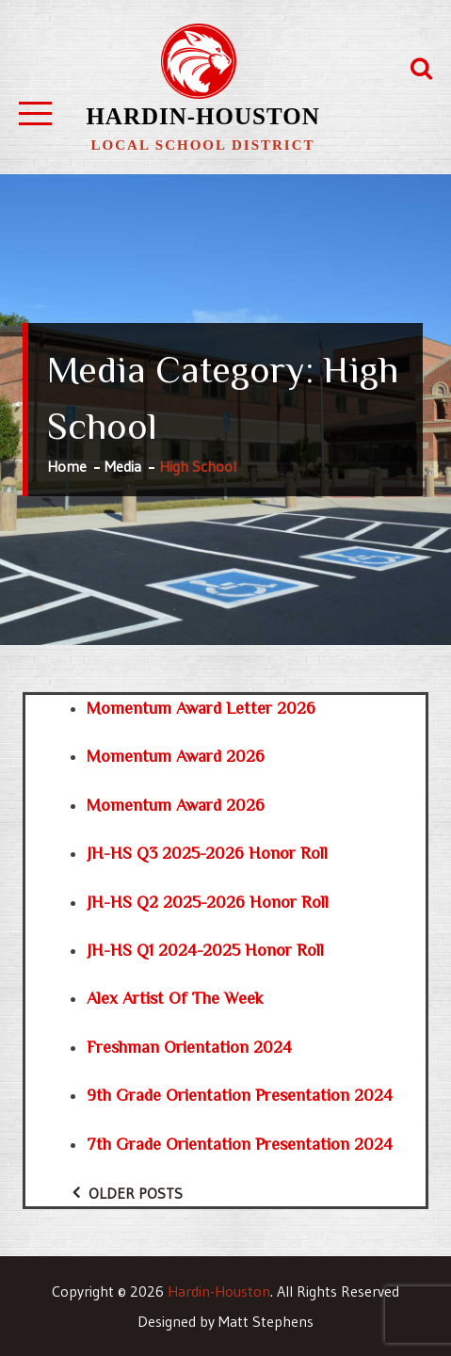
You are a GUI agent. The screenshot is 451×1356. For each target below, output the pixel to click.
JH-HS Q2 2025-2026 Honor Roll (208, 902)
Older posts (136, 1193)
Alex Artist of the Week (175, 998)
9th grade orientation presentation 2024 (240, 1095)
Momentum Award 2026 (176, 756)
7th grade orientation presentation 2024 (240, 1144)
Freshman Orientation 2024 (189, 1047)
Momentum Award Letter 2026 (201, 708)
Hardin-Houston (202, 116)
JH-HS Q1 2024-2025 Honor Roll (205, 950)
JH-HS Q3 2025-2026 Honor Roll (207, 853)
